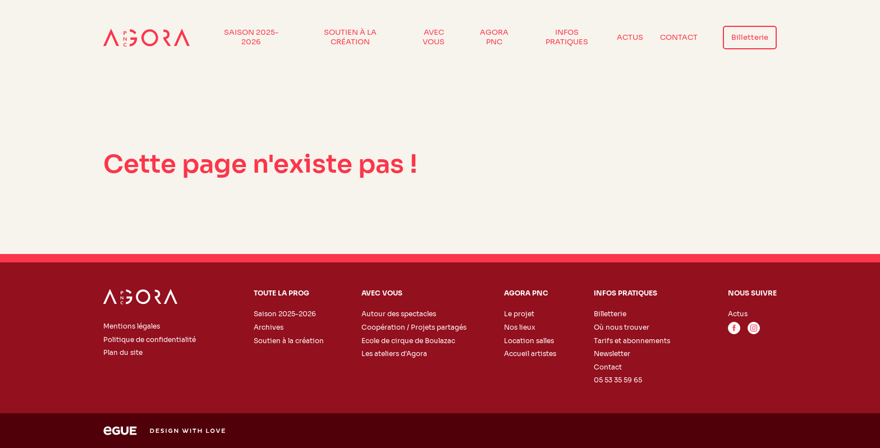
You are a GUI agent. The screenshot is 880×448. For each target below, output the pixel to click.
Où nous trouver (621, 327)
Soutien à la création (350, 37)
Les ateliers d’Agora (394, 353)
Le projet (519, 314)
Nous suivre (752, 293)
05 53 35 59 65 (618, 380)
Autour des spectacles (398, 314)
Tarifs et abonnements (632, 340)
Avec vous (433, 37)
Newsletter (612, 353)
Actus (630, 37)
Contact (679, 37)
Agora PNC (494, 37)
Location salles (529, 340)
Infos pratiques (567, 37)
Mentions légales (131, 326)
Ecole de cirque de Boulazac (408, 340)
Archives (268, 327)
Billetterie (749, 37)
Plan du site (123, 352)
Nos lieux (519, 327)
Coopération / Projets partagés (413, 327)
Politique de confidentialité (149, 339)
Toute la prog (281, 293)
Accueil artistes (530, 353)
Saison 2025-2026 (251, 37)
